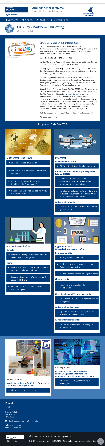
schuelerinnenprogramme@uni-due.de (23, 421)
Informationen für (59, 19)
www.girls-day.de (71, 94)
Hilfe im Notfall (48, 436)
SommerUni (12, 19)
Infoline (33, 436)
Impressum (64, 436)
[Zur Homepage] (16, 11)
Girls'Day (27, 19)
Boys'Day (42, 19)
